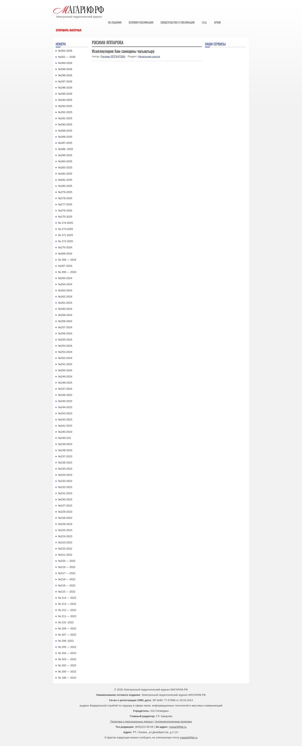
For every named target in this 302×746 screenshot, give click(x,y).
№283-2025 (65, 167)
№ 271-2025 (65, 235)
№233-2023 (65, 481)
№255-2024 (65, 339)
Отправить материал (68, 30)
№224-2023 (65, 536)
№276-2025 (65, 210)
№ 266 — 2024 (67, 272)
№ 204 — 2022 (67, 653)
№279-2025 (65, 192)
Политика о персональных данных (131, 721)
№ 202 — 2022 (67, 665)
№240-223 (64, 437)
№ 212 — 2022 (67, 610)
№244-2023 (65, 407)
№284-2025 (65, 161)
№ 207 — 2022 (67, 634)
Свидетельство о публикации (177, 22)
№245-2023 (65, 401)
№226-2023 (65, 524)
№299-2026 (65, 69)
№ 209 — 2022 (67, 628)
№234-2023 (65, 474)
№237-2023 (65, 456)
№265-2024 (65, 278)
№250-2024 (65, 370)
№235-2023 (65, 468)
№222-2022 (65, 548)
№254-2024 (65, 345)
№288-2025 (65, 136)
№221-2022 (65, 554)
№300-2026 (65, 63)
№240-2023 (65, 431)
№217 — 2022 (67, 573)
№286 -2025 (65, 149)
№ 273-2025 (65, 228)
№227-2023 (65, 505)
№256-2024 (65, 333)
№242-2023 (65, 419)
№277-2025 (65, 204)
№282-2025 (65, 173)
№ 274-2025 (65, 222)
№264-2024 (65, 284)
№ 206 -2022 (66, 640)
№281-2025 (65, 179)
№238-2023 (65, 450)
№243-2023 (65, 413)
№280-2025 (65, 185)
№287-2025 (65, 142)
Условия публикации (141, 22)
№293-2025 (65, 106)
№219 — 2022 (67, 567)
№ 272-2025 (65, 241)
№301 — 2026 (67, 56)
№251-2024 (65, 364)
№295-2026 (65, 93)
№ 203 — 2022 (67, 659)
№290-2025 (65, 124)
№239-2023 (65, 444)
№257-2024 (65, 327)
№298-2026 (65, 75)
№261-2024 (65, 302)
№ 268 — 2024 (67, 259)
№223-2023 (65, 542)
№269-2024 (65, 253)
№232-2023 (65, 487)
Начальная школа (149, 56)
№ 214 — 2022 (67, 597)
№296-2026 (65, 87)
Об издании (115, 22)
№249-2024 (65, 376)
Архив (217, 22)
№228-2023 (65, 517)
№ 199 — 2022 (67, 677)
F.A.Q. (204, 22)
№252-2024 (65, 358)
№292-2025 (65, 112)
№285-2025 (65, 155)
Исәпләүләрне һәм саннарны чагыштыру (123, 51)
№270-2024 (65, 247)
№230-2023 (65, 499)
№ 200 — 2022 (67, 671)
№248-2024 (65, 382)
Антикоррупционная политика (173, 721)
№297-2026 (65, 81)
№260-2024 (65, 308)
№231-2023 (65, 493)
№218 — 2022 (67, 579)
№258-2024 (65, 321)
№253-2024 (65, 351)
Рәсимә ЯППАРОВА (113, 56)
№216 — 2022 (67, 585)
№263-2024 (65, 290)
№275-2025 (65, 216)
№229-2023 (65, 511)
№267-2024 (65, 265)
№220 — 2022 (67, 560)
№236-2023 (65, 462)
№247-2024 (65, 388)
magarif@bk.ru (177, 726)
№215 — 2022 (67, 591)
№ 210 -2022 (66, 622)
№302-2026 (65, 50)
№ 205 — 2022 (67, 646)
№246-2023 (65, 394)
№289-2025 (65, 130)
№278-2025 (65, 198)
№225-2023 (65, 530)
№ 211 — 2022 (67, 616)
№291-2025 (65, 118)
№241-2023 (65, 425)
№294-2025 (65, 99)
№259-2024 (65, 315)
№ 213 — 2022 (67, 603)
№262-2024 (65, 296)
